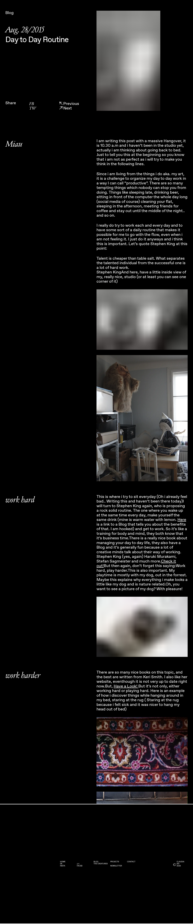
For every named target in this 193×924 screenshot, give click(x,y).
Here (181, 520)
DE (61, 864)
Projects (114, 862)
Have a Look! (126, 686)
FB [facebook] (31, 104)
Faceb (79, 866)
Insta (62, 866)
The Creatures (101, 864)
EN (78, 864)
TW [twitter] (32, 108)
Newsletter (116, 866)
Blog (96, 862)
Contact (131, 862)
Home (62, 862)
